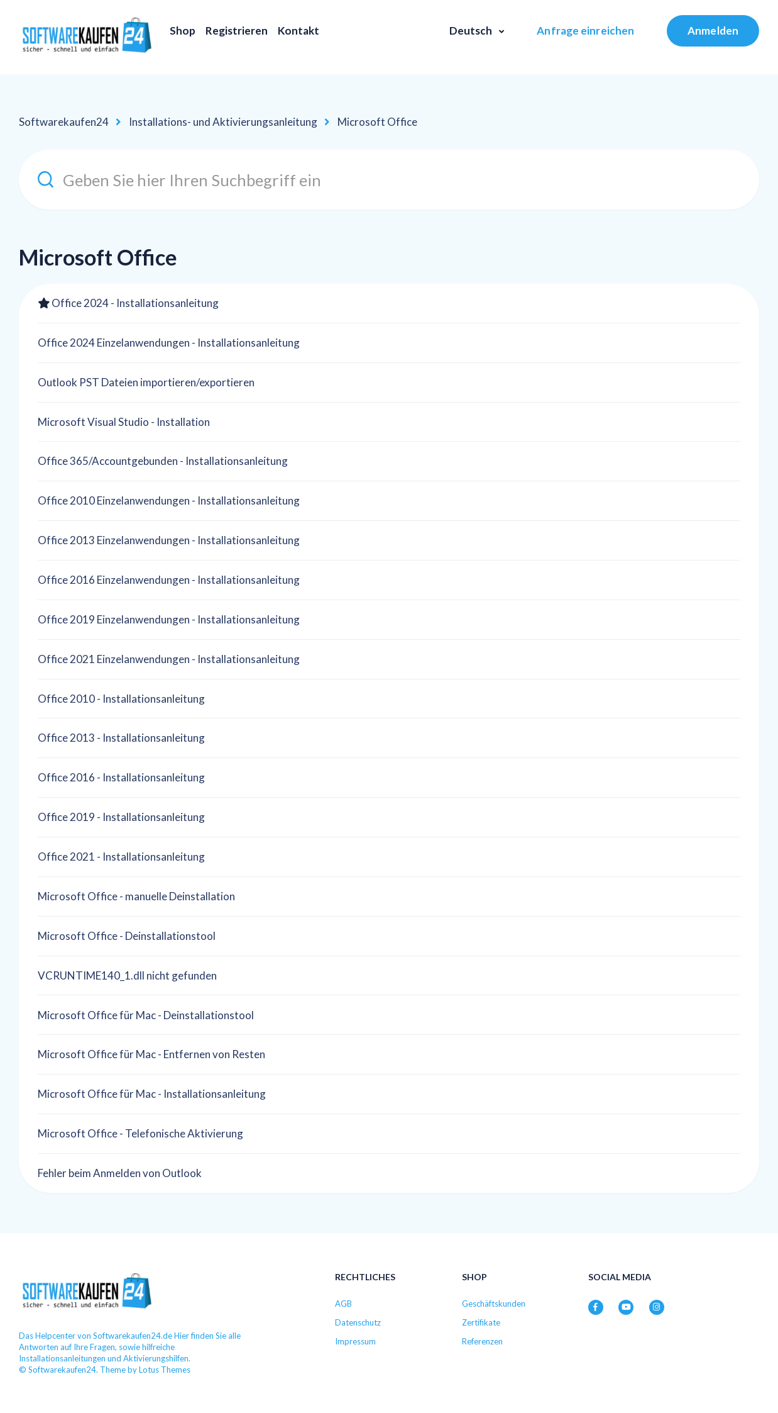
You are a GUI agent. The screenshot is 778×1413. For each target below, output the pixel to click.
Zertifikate (481, 1322)
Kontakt (298, 30)
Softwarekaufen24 (64, 121)
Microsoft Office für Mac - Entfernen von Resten (151, 1054)
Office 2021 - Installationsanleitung (121, 856)
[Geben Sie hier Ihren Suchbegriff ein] (389, 179)
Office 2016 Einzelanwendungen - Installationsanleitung (169, 579)
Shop (182, 30)
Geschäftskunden (493, 1304)
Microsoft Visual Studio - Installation (124, 421)
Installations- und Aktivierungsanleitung (223, 121)
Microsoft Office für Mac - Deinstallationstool (146, 1015)
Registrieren (236, 30)
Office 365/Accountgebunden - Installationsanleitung (163, 460)
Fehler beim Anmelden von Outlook (120, 1173)
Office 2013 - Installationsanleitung (121, 737)
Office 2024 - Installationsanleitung (135, 303)
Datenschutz (358, 1322)
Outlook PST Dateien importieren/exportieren (146, 382)
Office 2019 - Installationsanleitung (121, 817)
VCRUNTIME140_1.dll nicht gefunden (127, 975)
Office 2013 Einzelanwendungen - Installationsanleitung (169, 540)
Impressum (355, 1341)
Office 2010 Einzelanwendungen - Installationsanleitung (169, 500)
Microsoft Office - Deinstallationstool (127, 935)
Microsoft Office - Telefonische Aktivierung (140, 1133)
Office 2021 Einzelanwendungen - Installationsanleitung (169, 659)
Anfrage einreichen (585, 30)
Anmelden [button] (713, 30)
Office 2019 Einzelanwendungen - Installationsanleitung (169, 619)
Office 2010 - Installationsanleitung (121, 698)
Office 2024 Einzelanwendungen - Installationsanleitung (169, 342)
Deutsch (471, 30)
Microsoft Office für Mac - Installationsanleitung (152, 1093)
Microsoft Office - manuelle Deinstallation (136, 896)
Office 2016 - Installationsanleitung (121, 777)
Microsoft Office (377, 121)
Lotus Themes (164, 1370)
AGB (343, 1304)
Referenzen (482, 1341)
